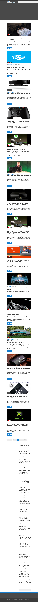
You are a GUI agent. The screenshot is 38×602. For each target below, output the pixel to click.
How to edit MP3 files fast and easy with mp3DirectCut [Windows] (24, 462)
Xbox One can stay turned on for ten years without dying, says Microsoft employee (17, 204)
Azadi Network (22, 600)
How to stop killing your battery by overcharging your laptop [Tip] (24, 497)
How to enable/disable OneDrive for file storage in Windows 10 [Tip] (25, 539)
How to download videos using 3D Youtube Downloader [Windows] (24, 505)
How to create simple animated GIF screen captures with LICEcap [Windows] (24, 458)
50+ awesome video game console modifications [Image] (18, 288)
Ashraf (9, 286)
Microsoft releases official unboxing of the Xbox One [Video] (19, 176)
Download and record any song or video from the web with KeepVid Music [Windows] (24, 517)
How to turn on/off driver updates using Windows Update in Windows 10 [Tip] (24, 570)
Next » (25, 439)
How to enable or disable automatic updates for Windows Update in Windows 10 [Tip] (24, 565)
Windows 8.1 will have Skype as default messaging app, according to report (16, 66)
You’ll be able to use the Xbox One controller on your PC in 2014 (18, 122)
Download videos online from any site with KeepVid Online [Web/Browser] (24, 534)
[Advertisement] (19, 11)
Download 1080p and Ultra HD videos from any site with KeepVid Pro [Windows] (24, 522)
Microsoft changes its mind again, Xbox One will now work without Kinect (18, 94)
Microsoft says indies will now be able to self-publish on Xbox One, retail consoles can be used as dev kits (18, 232)
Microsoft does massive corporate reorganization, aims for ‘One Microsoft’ (16, 341)
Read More (10, 48)
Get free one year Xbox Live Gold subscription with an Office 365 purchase (18, 260)
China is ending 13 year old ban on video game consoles (18, 369)
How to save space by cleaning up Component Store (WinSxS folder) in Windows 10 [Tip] (24, 529)
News (10, 34)
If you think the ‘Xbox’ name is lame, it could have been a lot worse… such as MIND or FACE (18, 424)
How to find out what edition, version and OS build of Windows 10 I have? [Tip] (24, 543)
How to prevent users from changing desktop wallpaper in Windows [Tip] (24, 512)
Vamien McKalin (11, 64)
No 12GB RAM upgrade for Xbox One (16, 149)
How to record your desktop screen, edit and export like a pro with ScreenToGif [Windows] (25, 447)
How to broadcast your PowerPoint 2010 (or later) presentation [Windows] (24, 473)
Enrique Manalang (11, 92)
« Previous (10, 439)
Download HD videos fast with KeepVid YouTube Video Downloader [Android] (24, 557)
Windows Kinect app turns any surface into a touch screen (18, 38)
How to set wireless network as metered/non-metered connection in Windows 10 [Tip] (24, 578)
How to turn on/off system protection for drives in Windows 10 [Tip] (25, 582)
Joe (8, 36)
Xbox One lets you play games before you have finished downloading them (18, 313)
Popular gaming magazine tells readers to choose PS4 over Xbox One (17, 397)
